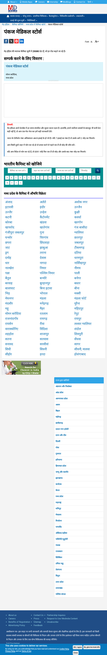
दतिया (77, 253)
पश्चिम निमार (47, 273)
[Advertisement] (53, 100)
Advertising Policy (16, 625)
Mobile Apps (26, 2)
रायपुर (77, 318)
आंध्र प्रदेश (59, 392)
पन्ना (7, 273)
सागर (77, 344)
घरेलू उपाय (27, 16)
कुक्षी (77, 212)
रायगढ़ (43, 318)
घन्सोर (8, 237)
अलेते (43, 202)
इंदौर (42, 207)
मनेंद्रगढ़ (44, 303)
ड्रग (7, 253)
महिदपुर (78, 308)
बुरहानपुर (45, 283)
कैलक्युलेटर (54, 16)
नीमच (77, 268)
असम (58, 404)
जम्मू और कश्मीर (62, 472)
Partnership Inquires (56, 615)
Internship (52, 2)
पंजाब (58, 545)
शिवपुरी (78, 334)
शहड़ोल (9, 334)
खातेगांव (44, 227)
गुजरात (58, 453)
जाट (7, 247)
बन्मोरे (43, 278)
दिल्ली (58, 441)
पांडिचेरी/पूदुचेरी (62, 539)
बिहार (58, 411)
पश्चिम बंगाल (61, 594)
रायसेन (9, 324)
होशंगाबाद (80, 354)
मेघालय (58, 514)
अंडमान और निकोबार (64, 386)
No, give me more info (92, 647)
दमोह (8, 258)
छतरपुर (78, 237)
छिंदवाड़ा (44, 242)
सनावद (9, 344)
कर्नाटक (58, 484)
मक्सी (77, 293)
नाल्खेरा (9, 268)
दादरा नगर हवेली (62, 429)
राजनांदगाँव (11, 318)
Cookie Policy (64, 649)
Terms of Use (26, 651)
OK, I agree (78, 647)
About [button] (12, 2)
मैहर (42, 308)
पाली (77, 273)
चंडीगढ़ (58, 417)
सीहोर (8, 354)
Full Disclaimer (13, 643)
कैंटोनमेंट (45, 217)
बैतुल (8, 278)
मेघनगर (9, 298)
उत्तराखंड (59, 588)
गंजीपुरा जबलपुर (14, 232)
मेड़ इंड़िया (5, 24)
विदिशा (44, 329)
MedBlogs (65, 2)
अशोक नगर (80, 202)
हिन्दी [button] (90, 2)
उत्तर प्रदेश (59, 582)
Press (36, 618)
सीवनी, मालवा (82, 349)
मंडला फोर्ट (80, 298)
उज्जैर (8, 212)
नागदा (43, 263)
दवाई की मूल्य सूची (18, 20)
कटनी (8, 217)
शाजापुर (44, 334)
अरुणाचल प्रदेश (62, 398)
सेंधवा (77, 339)
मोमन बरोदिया (13, 313)
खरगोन (78, 222)
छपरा (8, 242)
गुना (42, 232)
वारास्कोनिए (11, 329)
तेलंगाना (59, 569)
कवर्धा (77, 217)
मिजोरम (59, 521)
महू (7, 308)
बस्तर (77, 283)
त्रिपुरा (58, 575)
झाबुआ (44, 247)
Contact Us (79, 2)
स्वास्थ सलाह (16, 16)
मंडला (43, 298)
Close (76, 653)
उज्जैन (78, 207)
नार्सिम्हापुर (80, 263)
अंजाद (8, 202)
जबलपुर (79, 242)
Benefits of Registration (19, 622)
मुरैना (77, 303)
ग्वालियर (79, 232)
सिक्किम (59, 557)
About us (12, 615)
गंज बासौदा (80, 227)
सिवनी (43, 349)
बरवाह (8, 283)
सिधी (8, 349)
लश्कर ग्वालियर (82, 324)
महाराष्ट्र (58, 502)
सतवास (44, 339)
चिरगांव (44, 237)
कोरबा (8, 222)
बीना (76, 288)
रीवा (42, 324)
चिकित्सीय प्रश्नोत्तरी (67, 16)
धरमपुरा (78, 258)
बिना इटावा (46, 288)
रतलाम (44, 313)
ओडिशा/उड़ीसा (61, 533)
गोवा (57, 447)
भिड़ (7, 293)
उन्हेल (43, 212)
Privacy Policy (10, 651)
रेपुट (76, 313)
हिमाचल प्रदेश (61, 466)
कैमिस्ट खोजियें (17, 24)
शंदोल (77, 329)
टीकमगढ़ (79, 247)
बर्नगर (77, 278)
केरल (58, 490)
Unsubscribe (52, 622)
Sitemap (37, 622)
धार (7, 263)
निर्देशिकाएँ (32, 20)
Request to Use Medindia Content (62, 618)
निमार (43, 268)
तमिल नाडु (59, 563)
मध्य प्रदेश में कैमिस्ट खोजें (35, 24)
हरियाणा (59, 460)
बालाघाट (10, 288)
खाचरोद (9, 227)
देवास (43, 258)
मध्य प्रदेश (59, 496)
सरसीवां (44, 344)
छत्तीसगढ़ (59, 423)
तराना (43, 253)
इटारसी (9, 207)
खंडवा (43, 222)
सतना (8, 339)
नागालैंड (59, 527)
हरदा (42, 354)
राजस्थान (59, 551)
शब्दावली (80, 16)
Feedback (38, 625)
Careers (40, 2)
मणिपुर (58, 508)
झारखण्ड (59, 478)
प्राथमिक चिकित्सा (40, 16)
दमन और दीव (61, 435)
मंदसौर (9, 303)
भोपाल (43, 293)
